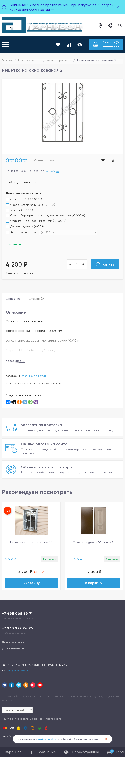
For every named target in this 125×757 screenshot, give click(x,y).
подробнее (15, 361)
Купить (105, 264)
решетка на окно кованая (46, 383)
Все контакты (13, 644)
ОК (105, 739)
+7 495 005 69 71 (17, 615)
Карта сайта (54, 720)
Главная (7, 60)
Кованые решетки (59, 60)
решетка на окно (17, 383)
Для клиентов (13, 649)
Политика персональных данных (22, 720)
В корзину (31, 584)
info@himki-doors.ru (19, 672)
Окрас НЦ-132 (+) (24, 199)
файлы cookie (47, 739)
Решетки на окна (29, 60)
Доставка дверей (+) (25, 226)
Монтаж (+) (20, 210)
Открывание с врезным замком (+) (36, 221)
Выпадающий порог (22, 232)
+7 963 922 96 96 (17, 629)
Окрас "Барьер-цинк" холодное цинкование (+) (45, 215)
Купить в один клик (19, 273)
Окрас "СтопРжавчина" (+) (30, 205)
